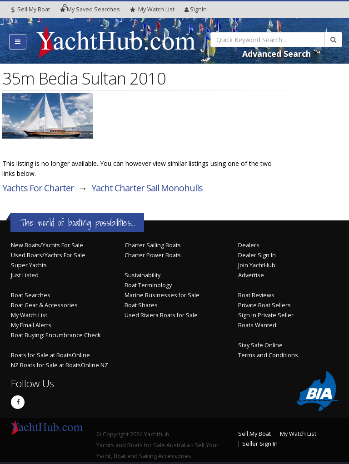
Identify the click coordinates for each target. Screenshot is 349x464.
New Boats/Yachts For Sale (47, 245)
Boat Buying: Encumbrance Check (55, 335)
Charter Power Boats (153, 255)
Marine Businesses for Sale (162, 295)
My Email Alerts (31, 325)
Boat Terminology (148, 285)
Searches (90, 9)
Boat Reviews (256, 295)
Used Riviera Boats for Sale (161, 315)
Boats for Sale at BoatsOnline (50, 355)
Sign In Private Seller (266, 315)
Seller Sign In (260, 444)
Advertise (251, 275)
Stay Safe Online (260, 345)
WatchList (152, 9)
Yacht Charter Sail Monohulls (147, 188)
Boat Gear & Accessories (44, 305)
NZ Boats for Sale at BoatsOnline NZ (59, 365)
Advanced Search (276, 53)
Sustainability (142, 275)
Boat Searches (30, 295)
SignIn (195, 9)
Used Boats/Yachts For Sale (48, 255)
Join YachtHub (256, 265)
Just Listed (25, 275)
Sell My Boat (30, 9)
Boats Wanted (257, 325)
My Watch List (29, 315)
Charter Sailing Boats (153, 245)
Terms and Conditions (268, 355)
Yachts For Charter (38, 188)
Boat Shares (141, 305)
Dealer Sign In (257, 255)
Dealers (248, 245)
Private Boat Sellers (264, 305)
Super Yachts (29, 265)
